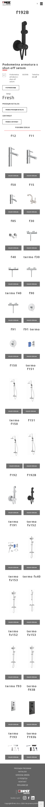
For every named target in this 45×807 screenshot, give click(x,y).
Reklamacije (22, 785)
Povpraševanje (11, 88)
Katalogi (22, 771)
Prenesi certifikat (12, 122)
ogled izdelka (13, 183)
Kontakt (22, 781)
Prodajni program (22, 768)
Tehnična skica (35, 75)
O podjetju (22, 778)
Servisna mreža (23, 775)
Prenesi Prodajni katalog (15, 110)
